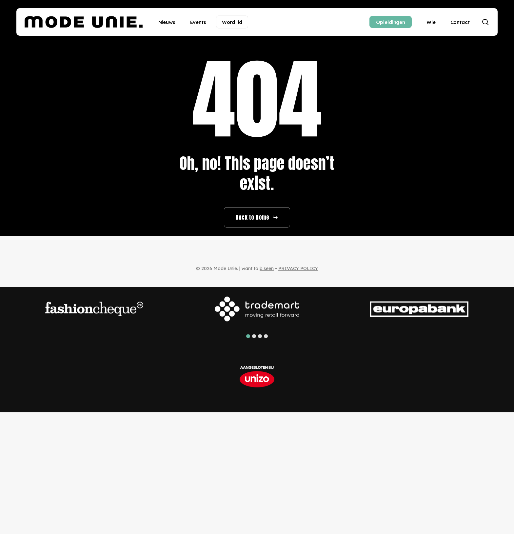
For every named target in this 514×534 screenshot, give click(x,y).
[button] (257, 217)
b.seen (267, 268)
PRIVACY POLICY (298, 268)
